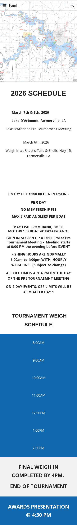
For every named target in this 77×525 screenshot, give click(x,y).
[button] (4, 5)
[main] (38, 93)
